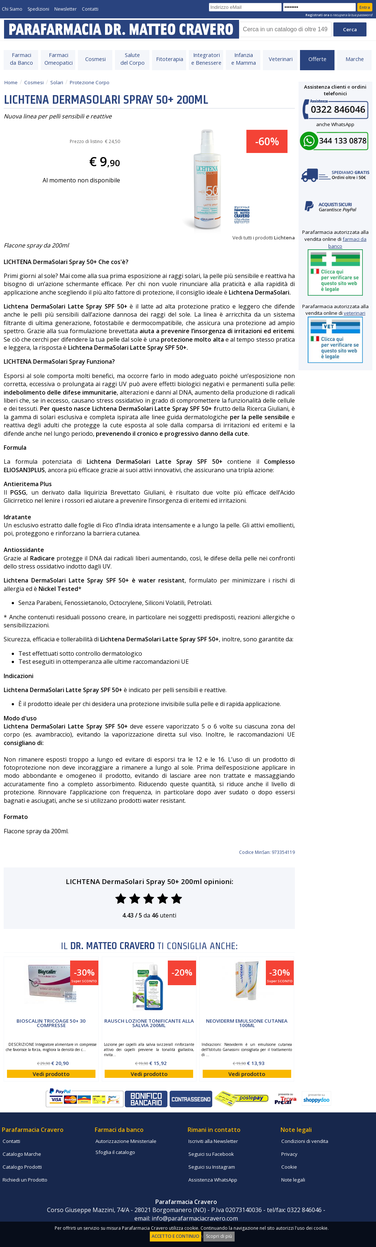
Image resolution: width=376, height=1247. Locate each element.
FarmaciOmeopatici (58, 58)
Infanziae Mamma (243, 58)
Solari (56, 82)
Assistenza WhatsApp (212, 1179)
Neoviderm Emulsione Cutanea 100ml (247, 1023)
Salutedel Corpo (132, 58)
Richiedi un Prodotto (25, 1179)
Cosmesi (95, 59)
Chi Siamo (12, 9)
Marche (355, 59)
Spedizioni (38, 9)
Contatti (90, 9)
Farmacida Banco (21, 58)
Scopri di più (219, 1236)
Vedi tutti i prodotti (263, 237)
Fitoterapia (169, 59)
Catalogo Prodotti (22, 1167)
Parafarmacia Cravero (33, 1130)
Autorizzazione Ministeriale (125, 1141)
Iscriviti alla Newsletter (213, 1141)
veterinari (354, 313)
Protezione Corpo (89, 82)
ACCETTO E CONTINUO (175, 1236)
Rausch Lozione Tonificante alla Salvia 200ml (149, 1023)
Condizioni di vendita (304, 1141)
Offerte (317, 59)
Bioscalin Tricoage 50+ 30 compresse (51, 1023)
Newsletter (65, 9)
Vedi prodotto (51, 1073)
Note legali (293, 1179)
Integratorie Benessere (206, 58)
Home (11, 82)
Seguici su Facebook (211, 1154)
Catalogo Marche (22, 1154)
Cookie (289, 1167)
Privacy (289, 1154)
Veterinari (281, 59)
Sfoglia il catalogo (115, 1152)
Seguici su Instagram (211, 1167)
